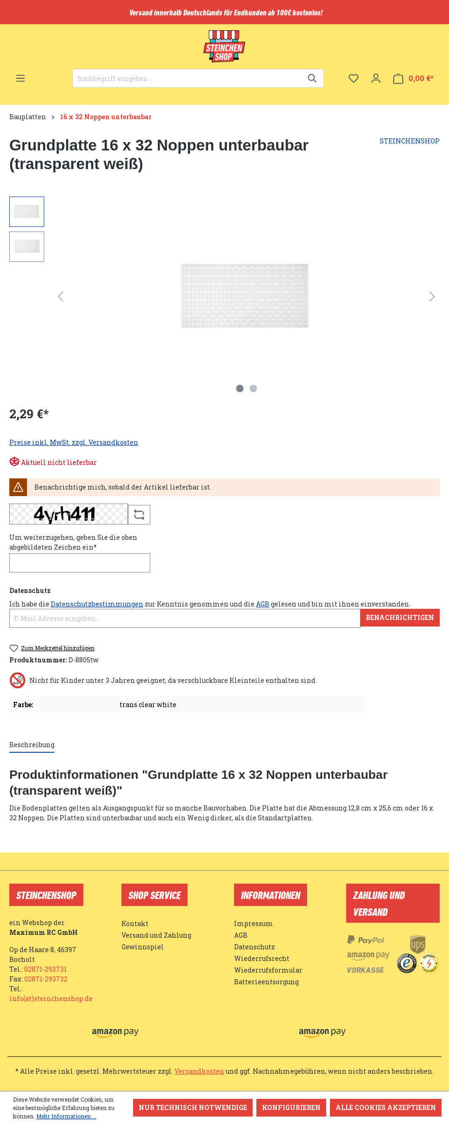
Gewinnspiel (142, 946)
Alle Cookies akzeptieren (385, 1107)
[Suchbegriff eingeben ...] (187, 78)
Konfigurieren (291, 1107)
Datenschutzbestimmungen (97, 603)
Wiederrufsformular (268, 970)
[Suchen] (313, 78)
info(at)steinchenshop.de (51, 998)
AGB (262, 603)
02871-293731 (45, 969)
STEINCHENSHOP (410, 140)
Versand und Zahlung (156, 935)
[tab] (31, 745)
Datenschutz (254, 946)
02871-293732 (45, 978)
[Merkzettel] (353, 78)
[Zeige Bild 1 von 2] (239, 388)
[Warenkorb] (413, 78)
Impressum (253, 923)
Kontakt (134, 923)
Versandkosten (199, 1071)
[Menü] (20, 78)
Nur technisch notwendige (193, 1107)
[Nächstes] (432, 296)
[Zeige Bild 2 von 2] (253, 388)
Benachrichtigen (400, 617)
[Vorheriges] (60, 296)
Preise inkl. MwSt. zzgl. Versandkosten (73, 442)
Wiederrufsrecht (261, 958)
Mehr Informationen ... (66, 1116)
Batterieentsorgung (266, 981)
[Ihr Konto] (376, 78)
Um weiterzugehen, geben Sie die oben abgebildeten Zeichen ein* (73, 542)
